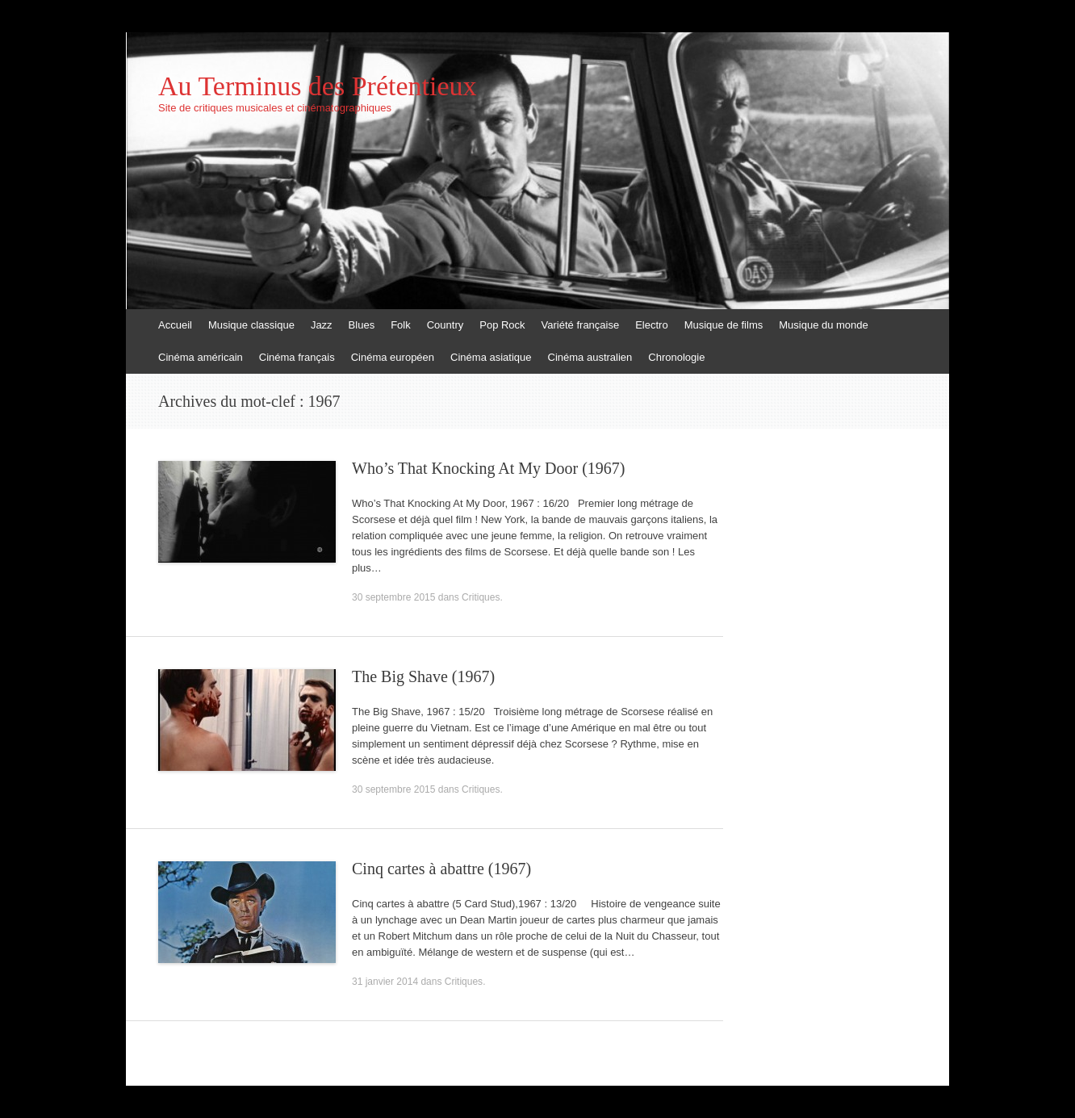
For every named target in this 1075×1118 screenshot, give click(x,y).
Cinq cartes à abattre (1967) (441, 868)
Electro (651, 325)
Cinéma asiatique (490, 357)
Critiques (481, 597)
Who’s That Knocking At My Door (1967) (488, 468)
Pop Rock (502, 325)
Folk (401, 325)
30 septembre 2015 (393, 597)
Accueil (175, 325)
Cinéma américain (200, 357)
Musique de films (723, 325)
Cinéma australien (590, 357)
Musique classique (251, 325)
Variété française (581, 325)
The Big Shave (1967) (423, 676)
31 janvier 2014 (385, 981)
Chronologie (676, 357)
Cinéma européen (392, 357)
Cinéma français (297, 357)
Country (445, 325)
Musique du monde (823, 325)
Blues (362, 325)
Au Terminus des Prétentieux (317, 86)
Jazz (322, 325)
